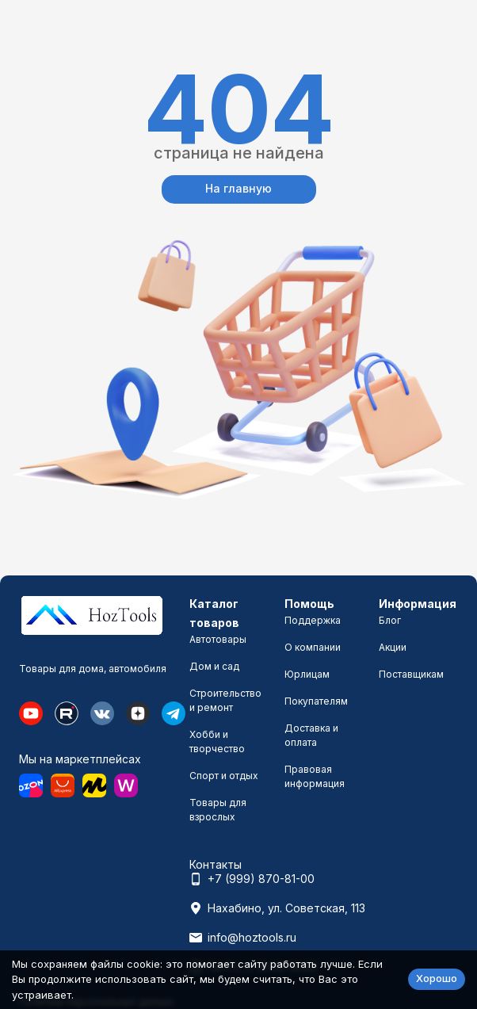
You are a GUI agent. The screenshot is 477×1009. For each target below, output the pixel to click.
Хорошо (436, 978)
